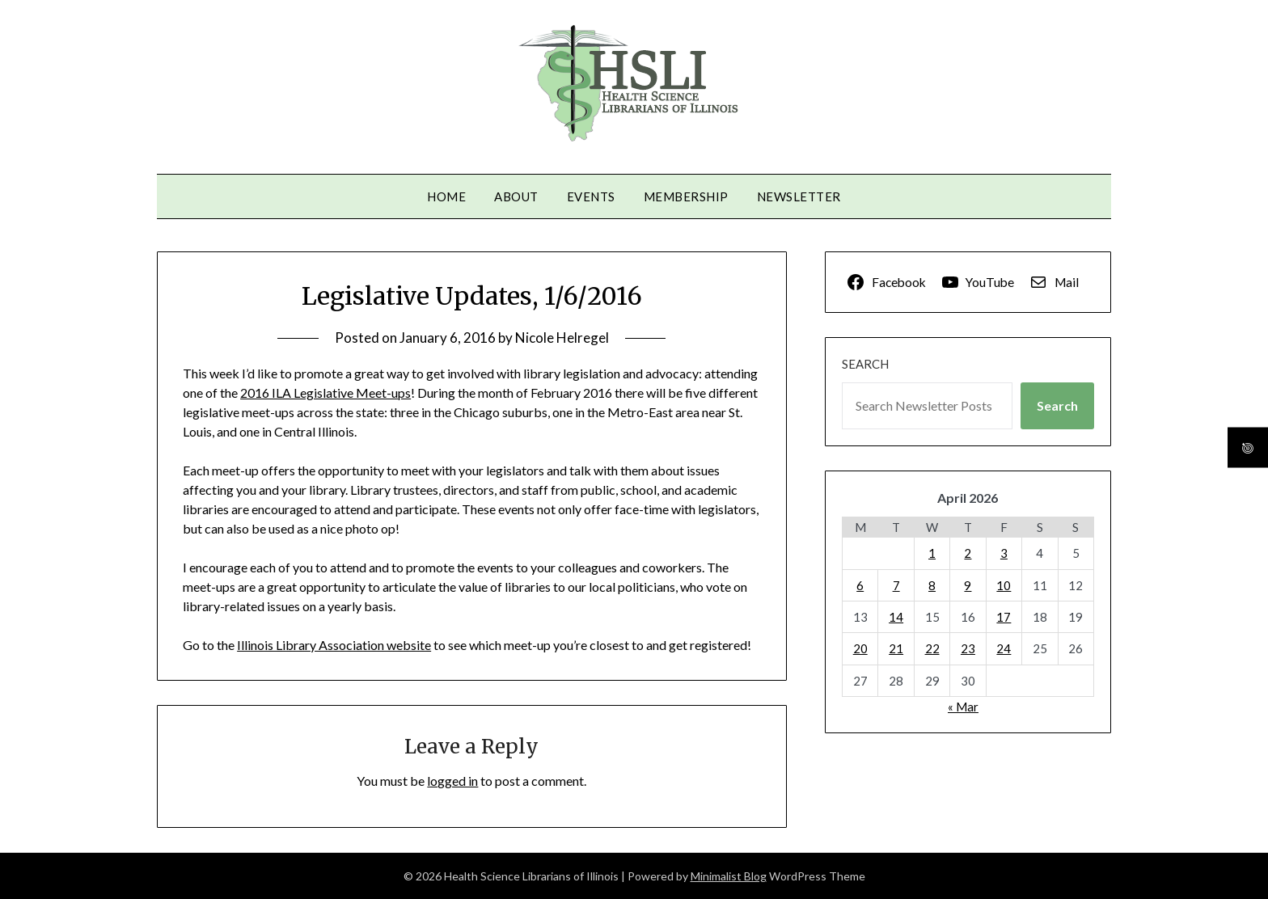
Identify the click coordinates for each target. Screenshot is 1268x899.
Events (591, 196)
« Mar (963, 706)
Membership (686, 196)
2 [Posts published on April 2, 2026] (967, 553)
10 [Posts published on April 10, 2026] (1003, 585)
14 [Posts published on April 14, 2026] (896, 617)
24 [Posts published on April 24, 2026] (1003, 648)
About (516, 196)
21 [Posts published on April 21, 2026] (896, 648)
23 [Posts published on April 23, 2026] (968, 648)
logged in (452, 780)
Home (446, 196)
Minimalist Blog (729, 876)
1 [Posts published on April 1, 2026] (932, 553)
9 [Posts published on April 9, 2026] (967, 585)
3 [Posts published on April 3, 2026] (1004, 553)
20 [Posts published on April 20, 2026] (860, 648)
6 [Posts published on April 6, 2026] (860, 585)
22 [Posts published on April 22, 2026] (932, 648)
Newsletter (799, 196)
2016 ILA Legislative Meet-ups (325, 392)
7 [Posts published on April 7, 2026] (896, 585)
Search (865, 364)
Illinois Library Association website (334, 644)
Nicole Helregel (562, 337)
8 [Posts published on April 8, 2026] (932, 585)
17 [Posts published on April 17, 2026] (1003, 617)
